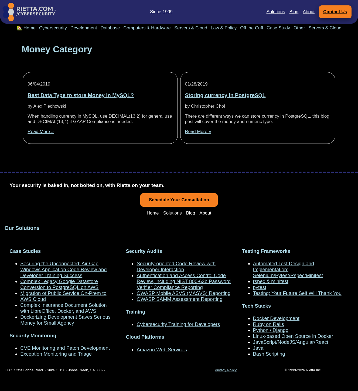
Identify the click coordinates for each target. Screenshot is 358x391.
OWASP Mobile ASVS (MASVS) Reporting (183, 293)
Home (153, 213)
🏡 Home (26, 27)
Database (110, 27)
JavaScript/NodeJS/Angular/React (290, 342)
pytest (259, 287)
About (309, 11)
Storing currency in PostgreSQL (225, 95)
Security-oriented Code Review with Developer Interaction (176, 266)
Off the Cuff (251, 27)
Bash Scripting (269, 354)
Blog (294, 11)
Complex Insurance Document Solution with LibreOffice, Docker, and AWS (63, 308)
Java (258, 348)
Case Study (278, 27)
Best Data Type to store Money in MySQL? (81, 95)
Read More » (41, 131)
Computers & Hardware (147, 27)
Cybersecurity (53, 27)
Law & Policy (224, 27)
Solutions (276, 11)
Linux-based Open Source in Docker (293, 336)
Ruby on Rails (268, 324)
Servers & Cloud (190, 27)
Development (83, 27)
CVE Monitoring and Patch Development (65, 348)
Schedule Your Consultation (179, 199)
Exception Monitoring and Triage (56, 354)
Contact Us (335, 11)
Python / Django (270, 330)
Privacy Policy (226, 370)
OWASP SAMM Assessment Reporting (179, 299)
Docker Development (276, 318)
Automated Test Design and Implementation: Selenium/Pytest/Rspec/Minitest (288, 269)
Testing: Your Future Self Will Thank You (297, 293)
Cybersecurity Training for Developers (178, 324)
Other (299, 27)
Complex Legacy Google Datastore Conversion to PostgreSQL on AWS (59, 284)
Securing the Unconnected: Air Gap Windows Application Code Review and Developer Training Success (63, 269)
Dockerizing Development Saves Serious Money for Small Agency (65, 320)
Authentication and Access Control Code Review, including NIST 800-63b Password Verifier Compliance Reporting (184, 281)
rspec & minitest (270, 281)
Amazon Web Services (162, 349)
